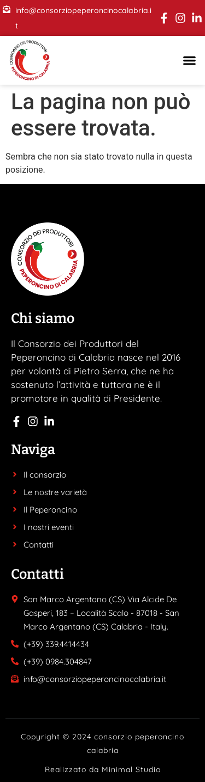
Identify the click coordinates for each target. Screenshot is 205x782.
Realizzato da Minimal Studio (103, 769)
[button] (189, 60)
